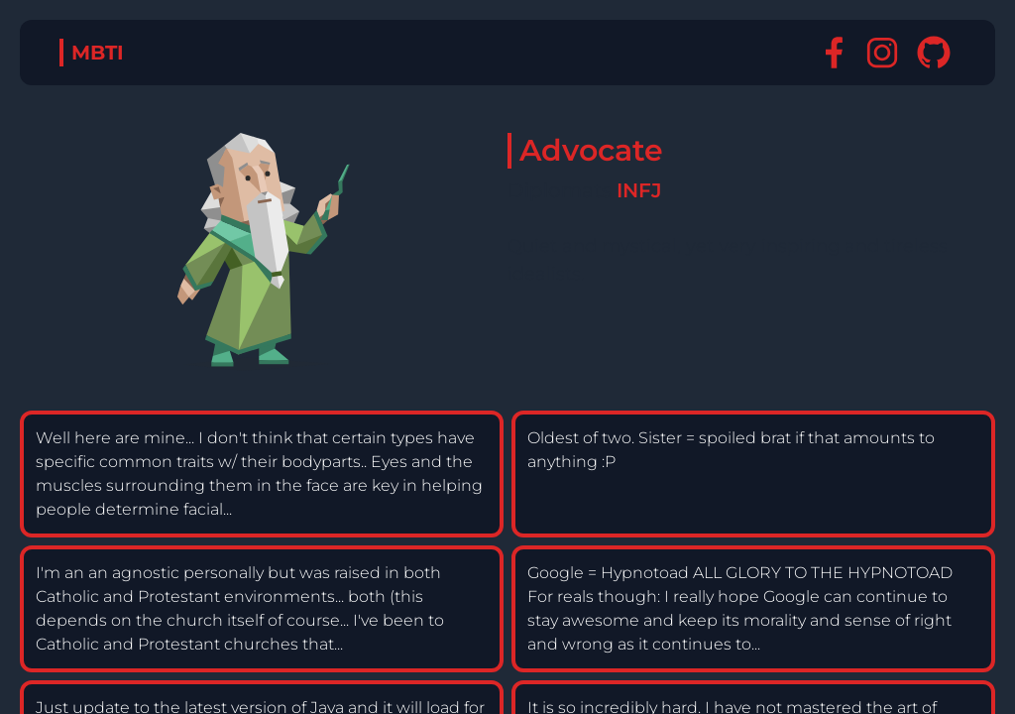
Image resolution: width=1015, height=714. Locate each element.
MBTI (97, 52)
